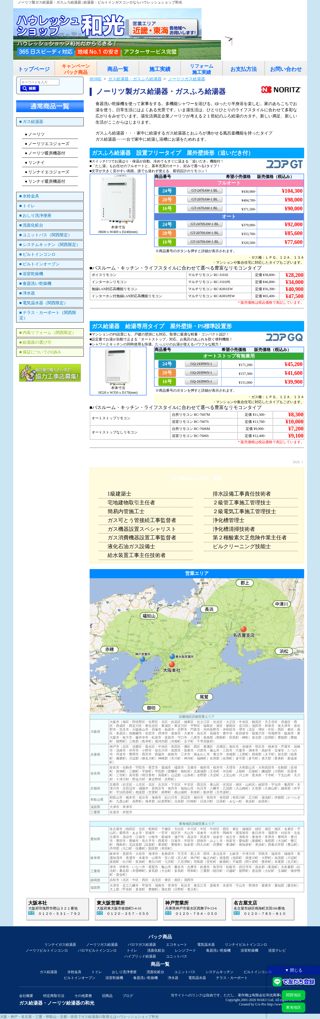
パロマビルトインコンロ (97, 950)
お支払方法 (243, 69)
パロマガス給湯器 (142, 944)
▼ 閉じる (293, 970)
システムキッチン (219, 972)
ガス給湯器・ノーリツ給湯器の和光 (56, 1002)
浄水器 (173, 978)
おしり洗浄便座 (124, 972)
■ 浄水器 (27, 293)
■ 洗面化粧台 (31, 225)
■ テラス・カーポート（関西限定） (47, 315)
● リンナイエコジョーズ (47, 172)
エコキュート (176, 944)
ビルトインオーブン (80, 978)
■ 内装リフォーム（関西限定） (47, 332)
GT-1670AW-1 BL (205, 208)
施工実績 (159, 69)
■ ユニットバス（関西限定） (45, 235)
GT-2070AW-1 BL (205, 199)
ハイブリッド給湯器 (140, 956)
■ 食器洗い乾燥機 (35, 283)
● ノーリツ (35, 134)
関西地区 (293, 995)
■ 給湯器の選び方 (35, 342)
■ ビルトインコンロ (37, 254)
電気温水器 (206, 944)
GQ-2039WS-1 (201, 372)
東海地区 (293, 1007)
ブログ (128, 996)
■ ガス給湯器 (31, 121)
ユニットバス (176, 956)
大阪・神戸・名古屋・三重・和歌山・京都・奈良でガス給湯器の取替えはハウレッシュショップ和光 (79, 1017)
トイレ (132, 950)
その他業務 (83, 996)
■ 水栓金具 (29, 196)
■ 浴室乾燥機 (31, 274)
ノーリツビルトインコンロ (47, 950)
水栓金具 (74, 972)
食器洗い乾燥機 (218, 950)
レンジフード (185, 950)
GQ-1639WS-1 (201, 381)
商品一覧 (117, 69)
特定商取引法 (53, 996)
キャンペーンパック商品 (76, 69)
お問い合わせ (286, 69)
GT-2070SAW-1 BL (204, 233)
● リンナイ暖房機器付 (45, 181)
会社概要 (26, 996)
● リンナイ (35, 162)
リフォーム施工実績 (201, 69)
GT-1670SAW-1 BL (204, 242)
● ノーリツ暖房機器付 (45, 153)
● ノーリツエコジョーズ (47, 144)
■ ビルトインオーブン (39, 264)
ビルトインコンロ (258, 972)
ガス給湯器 (48, 972)
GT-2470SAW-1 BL (204, 224)
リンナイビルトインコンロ (246, 944)
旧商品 (107, 996)
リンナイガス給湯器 (60, 944)
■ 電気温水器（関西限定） (43, 303)
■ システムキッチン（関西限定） (50, 244)
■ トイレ (27, 206)
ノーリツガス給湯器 (102, 944)
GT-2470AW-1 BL (205, 190)
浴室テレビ (277, 950)
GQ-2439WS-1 (201, 364)
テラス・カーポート (232, 978)
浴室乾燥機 (249, 950)
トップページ (34, 69)
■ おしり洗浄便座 (35, 215)
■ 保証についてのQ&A (40, 352)
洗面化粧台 (156, 950)
